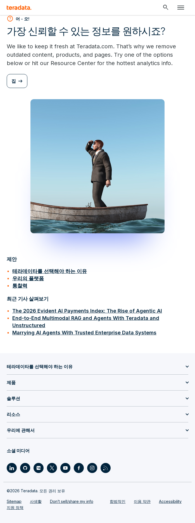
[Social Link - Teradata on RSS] (106, 468)
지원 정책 (15, 507)
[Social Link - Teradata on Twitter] (52, 468)
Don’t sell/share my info (71, 501)
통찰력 (19, 286)
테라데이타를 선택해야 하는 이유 (49, 271)
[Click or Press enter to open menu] (180, 7)
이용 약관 (142, 501)
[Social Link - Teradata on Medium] (39, 468)
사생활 (36, 501)
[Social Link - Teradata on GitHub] (25, 468)
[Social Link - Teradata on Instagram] (92, 468)
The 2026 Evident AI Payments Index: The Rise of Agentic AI (87, 311)
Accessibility (170, 501)
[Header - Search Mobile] (165, 7)
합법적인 (117, 501)
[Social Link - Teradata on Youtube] (65, 468)
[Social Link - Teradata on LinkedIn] (12, 468)
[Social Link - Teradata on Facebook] (79, 468)
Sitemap (14, 501)
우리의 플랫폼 (28, 278)
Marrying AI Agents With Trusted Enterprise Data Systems (84, 333)
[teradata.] (19, 7)
